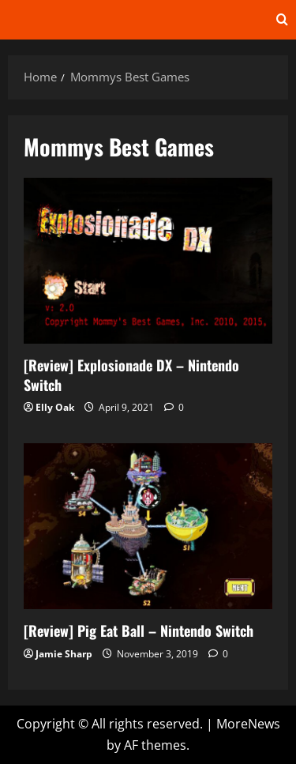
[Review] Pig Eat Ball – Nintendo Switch (148, 526)
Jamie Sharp (64, 654)
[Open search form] (282, 20)
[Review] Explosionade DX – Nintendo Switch (148, 261)
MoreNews (248, 723)
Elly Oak (55, 407)
